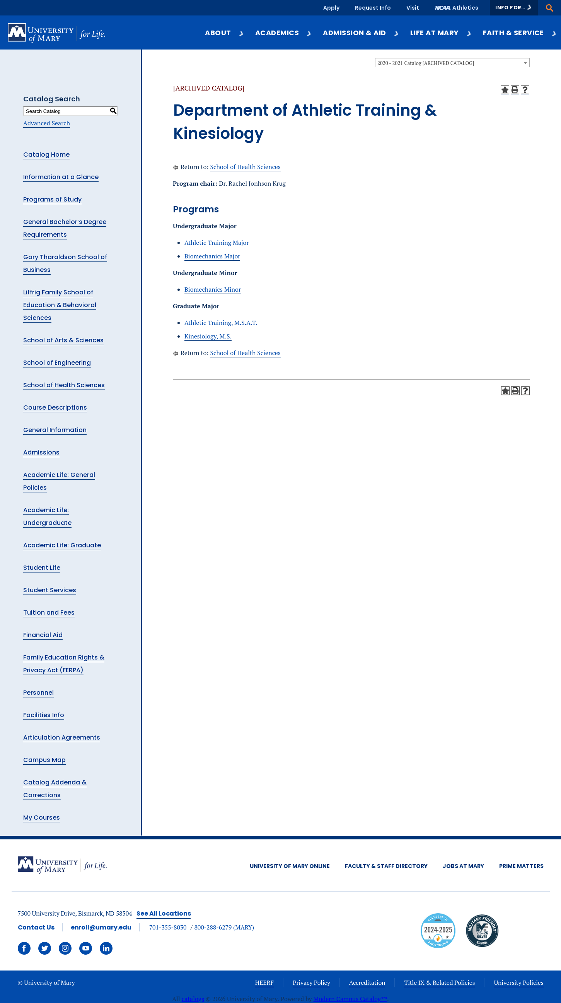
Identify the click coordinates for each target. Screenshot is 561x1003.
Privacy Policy (311, 982)
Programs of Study (52, 199)
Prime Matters (521, 866)
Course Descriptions (55, 407)
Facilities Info (43, 715)
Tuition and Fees (49, 612)
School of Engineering (57, 362)
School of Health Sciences (64, 385)
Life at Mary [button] (441, 33)
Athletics (465, 8)
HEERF (264, 982)
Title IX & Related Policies (439, 982)
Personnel (38, 692)
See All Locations (163, 913)
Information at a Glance (61, 177)
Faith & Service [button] (520, 33)
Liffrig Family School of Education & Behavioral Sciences (59, 305)
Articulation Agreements (61, 737)
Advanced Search (46, 123)
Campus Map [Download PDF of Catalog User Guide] (44, 759)
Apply (331, 8)
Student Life (41, 567)
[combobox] (452, 62)
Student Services (49, 590)
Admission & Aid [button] (361, 33)
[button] (514, 7)
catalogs (193, 998)
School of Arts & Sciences (63, 340)
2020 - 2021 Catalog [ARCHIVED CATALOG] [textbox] (425, 63)
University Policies (518, 982)
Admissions (41, 452)
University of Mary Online (290, 866)
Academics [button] (283, 33)
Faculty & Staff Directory (386, 866)
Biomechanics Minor (212, 289)
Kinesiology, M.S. (208, 336)
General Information (55, 429)
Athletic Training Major (216, 242)
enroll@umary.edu (101, 927)
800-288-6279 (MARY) (224, 927)
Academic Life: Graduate (62, 545)
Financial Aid (43, 635)
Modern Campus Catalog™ (350, 998)
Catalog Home (46, 154)
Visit (412, 8)
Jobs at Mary (463, 866)
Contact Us (36, 927)
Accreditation (367, 982)
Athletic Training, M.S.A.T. (220, 322)
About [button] (224, 33)
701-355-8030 (168, 927)
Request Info (373, 8)
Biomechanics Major (212, 256)
